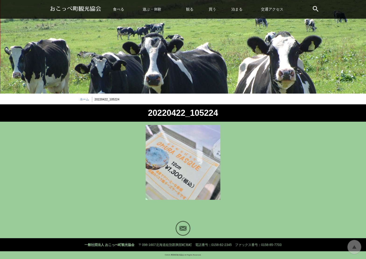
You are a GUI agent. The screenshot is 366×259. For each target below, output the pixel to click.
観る (190, 9)
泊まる (237, 9)
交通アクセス (272, 9)
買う (212, 9)
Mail (183, 228)
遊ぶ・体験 (152, 9)
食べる (118, 9)
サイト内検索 (316, 9)
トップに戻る (354, 247)
